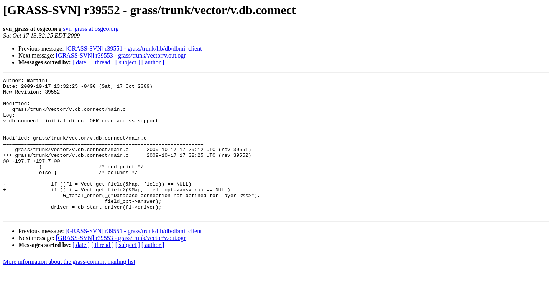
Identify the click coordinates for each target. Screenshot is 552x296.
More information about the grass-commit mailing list (69, 289)
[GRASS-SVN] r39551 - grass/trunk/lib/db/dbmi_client (134, 48)
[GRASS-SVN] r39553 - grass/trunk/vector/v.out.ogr (121, 55)
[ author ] (152, 62)
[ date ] (81, 62)
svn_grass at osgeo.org (90, 28)
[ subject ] (127, 62)
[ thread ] (102, 62)
